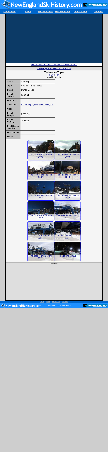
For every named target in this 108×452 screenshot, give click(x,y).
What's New (56, 302)
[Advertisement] (53, 38)
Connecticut (10, 12)
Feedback (65, 302)
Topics (42, 302)
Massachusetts (45, 12)
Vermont (98, 12)
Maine (28, 12)
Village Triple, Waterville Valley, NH (37, 105)
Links (48, 302)
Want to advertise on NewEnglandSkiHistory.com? (54, 64)
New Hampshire (62, 12)
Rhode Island (80, 12)
